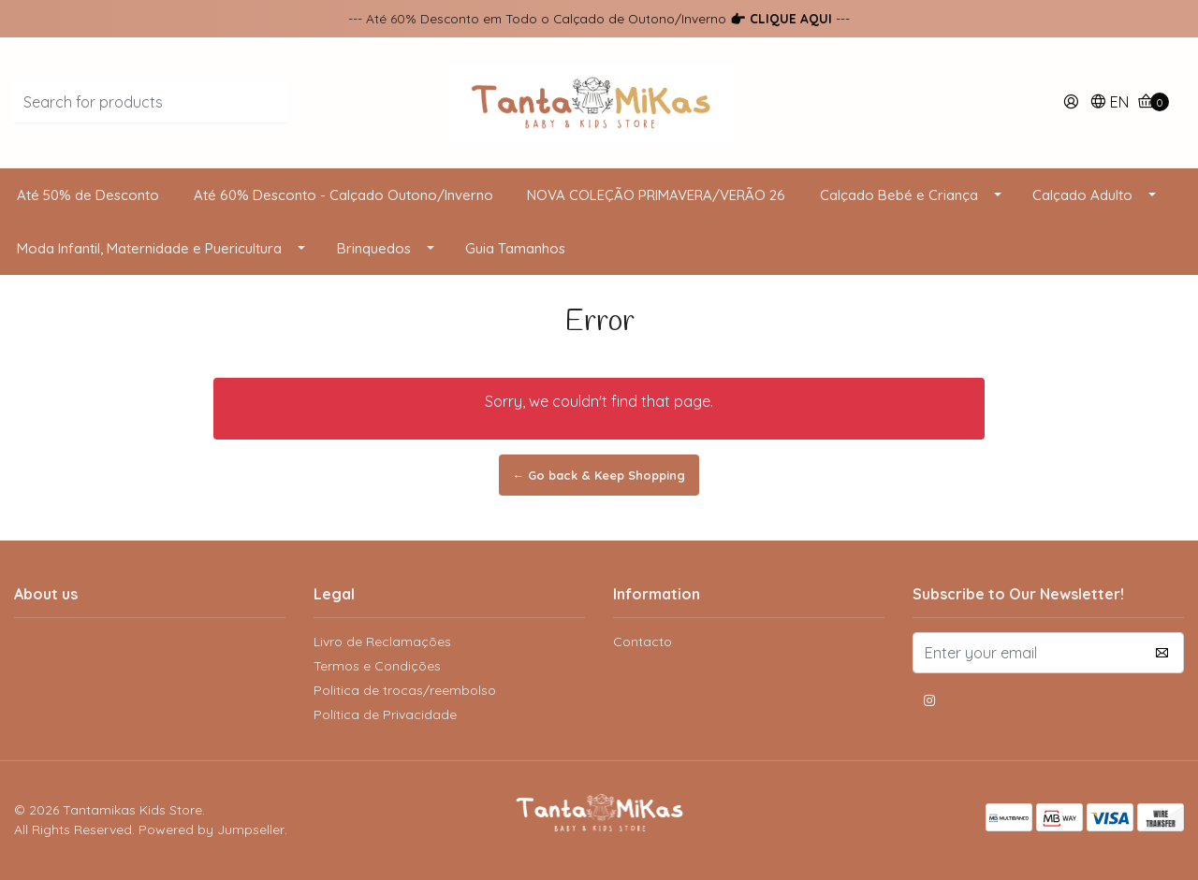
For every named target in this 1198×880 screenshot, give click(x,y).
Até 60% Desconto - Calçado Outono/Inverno (343, 195)
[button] (1109, 103)
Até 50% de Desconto (88, 195)
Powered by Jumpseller (212, 829)
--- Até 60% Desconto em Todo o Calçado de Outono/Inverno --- (599, 18)
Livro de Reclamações (382, 641)
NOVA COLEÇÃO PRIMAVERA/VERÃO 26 (656, 195)
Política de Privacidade (385, 714)
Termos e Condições (377, 665)
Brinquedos (374, 248)
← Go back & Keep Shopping (599, 475)
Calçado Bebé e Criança (899, 195)
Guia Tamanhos (515, 248)
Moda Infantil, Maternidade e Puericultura (149, 248)
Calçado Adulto (1082, 195)
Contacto (642, 641)
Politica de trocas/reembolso (405, 690)
